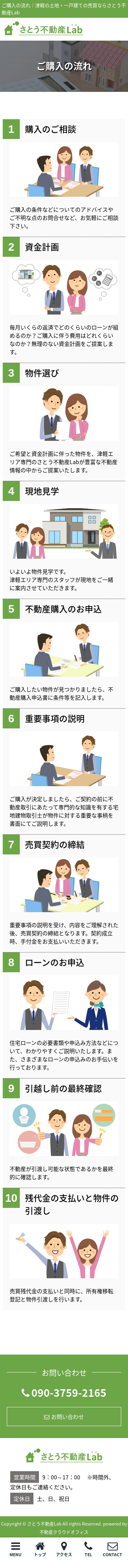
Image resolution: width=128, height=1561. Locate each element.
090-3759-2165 (64, 1392)
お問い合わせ (64, 1416)
